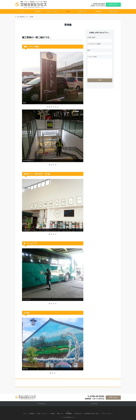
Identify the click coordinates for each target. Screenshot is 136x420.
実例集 (68, 11)
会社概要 (98, 11)
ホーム (23, 11)
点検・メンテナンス (53, 11)
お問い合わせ (113, 4)
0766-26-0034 (97, 396)
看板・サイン (83, 11)
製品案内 (37, 11)
